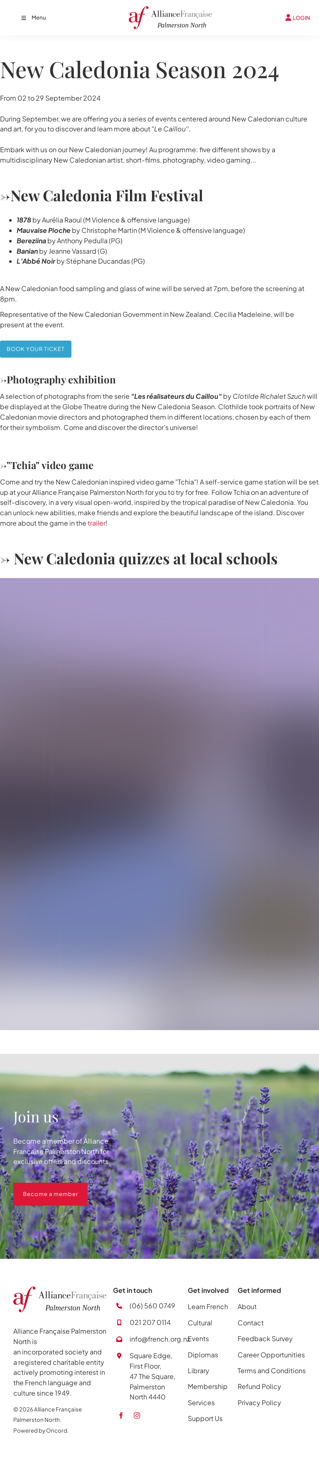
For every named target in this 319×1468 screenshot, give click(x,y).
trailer (97, 523)
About (247, 1306)
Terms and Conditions (272, 1370)
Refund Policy (259, 1386)
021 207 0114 (150, 1322)
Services (201, 1402)
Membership (208, 1386)
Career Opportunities (271, 1354)
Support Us (205, 1418)
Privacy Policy (259, 1402)
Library (198, 1370)
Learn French (208, 1306)
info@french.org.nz (160, 1339)
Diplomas (203, 1354)
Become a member (41, 1187)
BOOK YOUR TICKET (29, 345)
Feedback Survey (265, 1338)
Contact (251, 1322)
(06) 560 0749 (152, 1305)
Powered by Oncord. (41, 1430)
